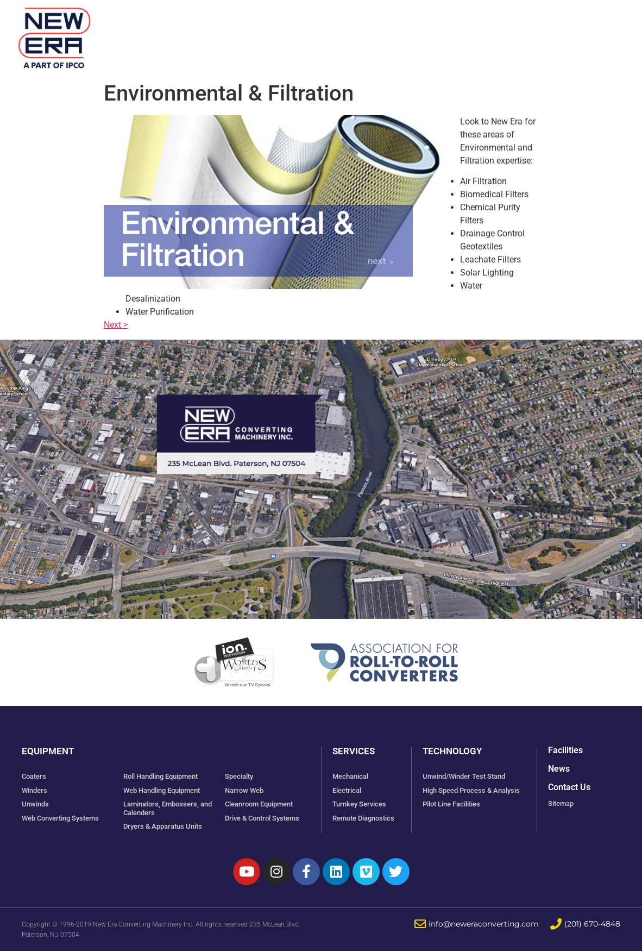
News (531, 32)
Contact (584, 32)
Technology (468, 32)
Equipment (255, 32)
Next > (116, 325)
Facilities (331, 32)
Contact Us (569, 787)
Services (396, 32)
